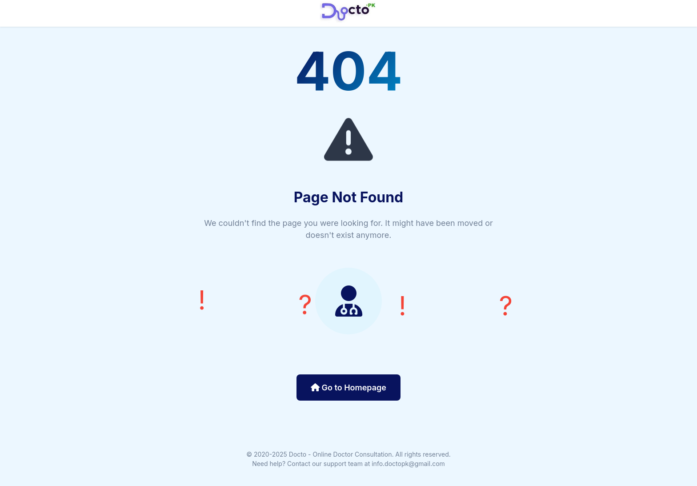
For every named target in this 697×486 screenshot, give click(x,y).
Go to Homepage (348, 387)
